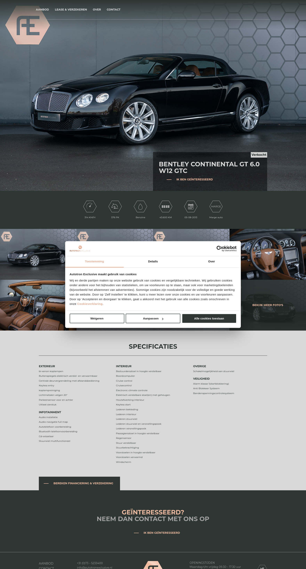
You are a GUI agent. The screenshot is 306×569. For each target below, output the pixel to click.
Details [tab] (153, 261)
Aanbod (42, 9)
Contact (113, 9)
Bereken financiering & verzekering (83, 483)
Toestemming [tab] (94, 261)
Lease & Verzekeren (71, 9)
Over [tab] (211, 261)
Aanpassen (153, 318)
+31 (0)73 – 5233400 (90, 563)
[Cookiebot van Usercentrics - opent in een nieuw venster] (219, 248)
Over (97, 9)
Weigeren (96, 318)
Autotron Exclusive (153, 9)
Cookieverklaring (90, 303)
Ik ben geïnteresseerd (194, 179)
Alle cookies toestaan (209, 318)
